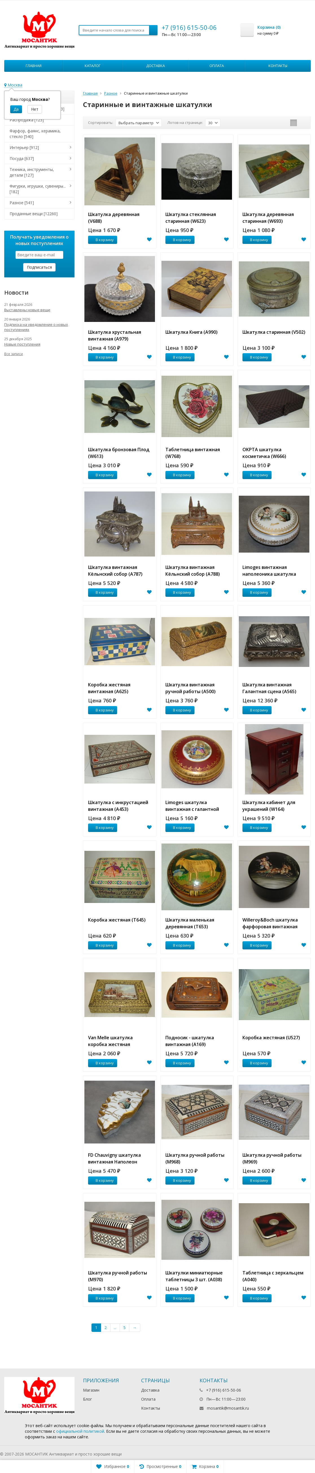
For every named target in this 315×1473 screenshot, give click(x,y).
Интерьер (24, 147)
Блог (87, 1399)
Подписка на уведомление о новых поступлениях (36, 327)
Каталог (92, 65)
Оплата (216, 65)
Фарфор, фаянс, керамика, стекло (35, 133)
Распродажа (27, 120)
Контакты (277, 65)
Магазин (91, 1390)
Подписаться (39, 267)
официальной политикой (80, 1431)
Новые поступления (22, 344)
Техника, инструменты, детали (32, 172)
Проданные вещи (34, 213)
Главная (33, 65)
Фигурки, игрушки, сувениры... (38, 188)
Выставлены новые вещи (27, 309)
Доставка (155, 65)
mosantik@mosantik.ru (228, 1408)
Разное (110, 93)
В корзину (101, 239)
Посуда (22, 158)
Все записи (13, 353)
